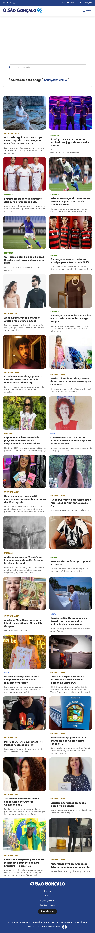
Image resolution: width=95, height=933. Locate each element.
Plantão (47, 891)
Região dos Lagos (47, 905)
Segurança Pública (47, 901)
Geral (47, 896)
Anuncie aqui (47, 911)
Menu (87, 11)
